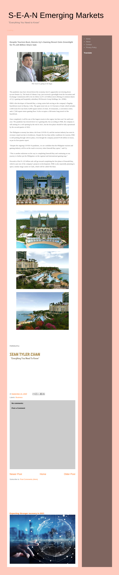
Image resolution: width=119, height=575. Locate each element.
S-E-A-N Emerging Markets (56, 15)
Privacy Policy (91, 47)
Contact (89, 45)
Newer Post (16, 474)
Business (19, 397)
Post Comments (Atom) (29, 479)
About (88, 42)
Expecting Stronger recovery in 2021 (27, 513)
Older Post (69, 474)
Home (43, 474)
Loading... (11, 30)
